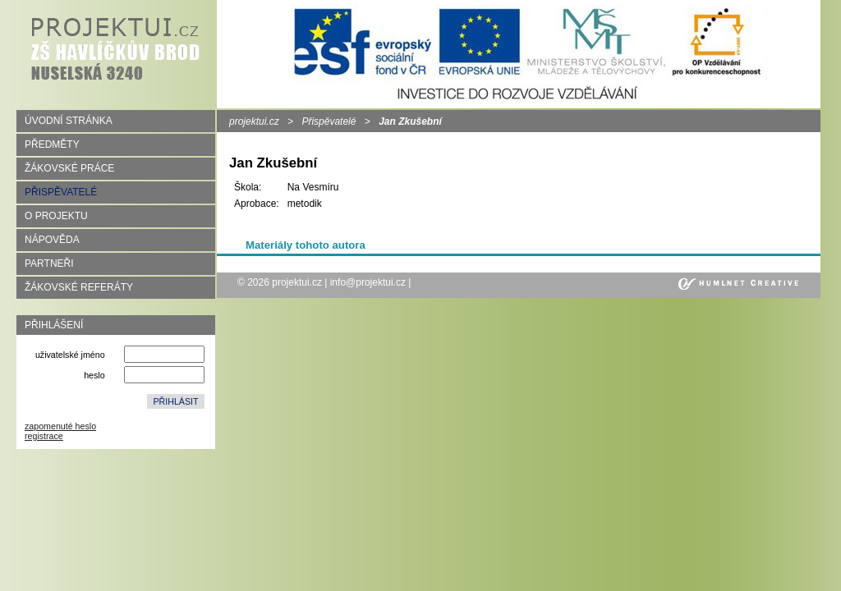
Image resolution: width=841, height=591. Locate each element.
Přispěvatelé (328, 121)
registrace (44, 436)
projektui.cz (254, 121)
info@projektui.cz (368, 282)
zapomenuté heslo (60, 426)
